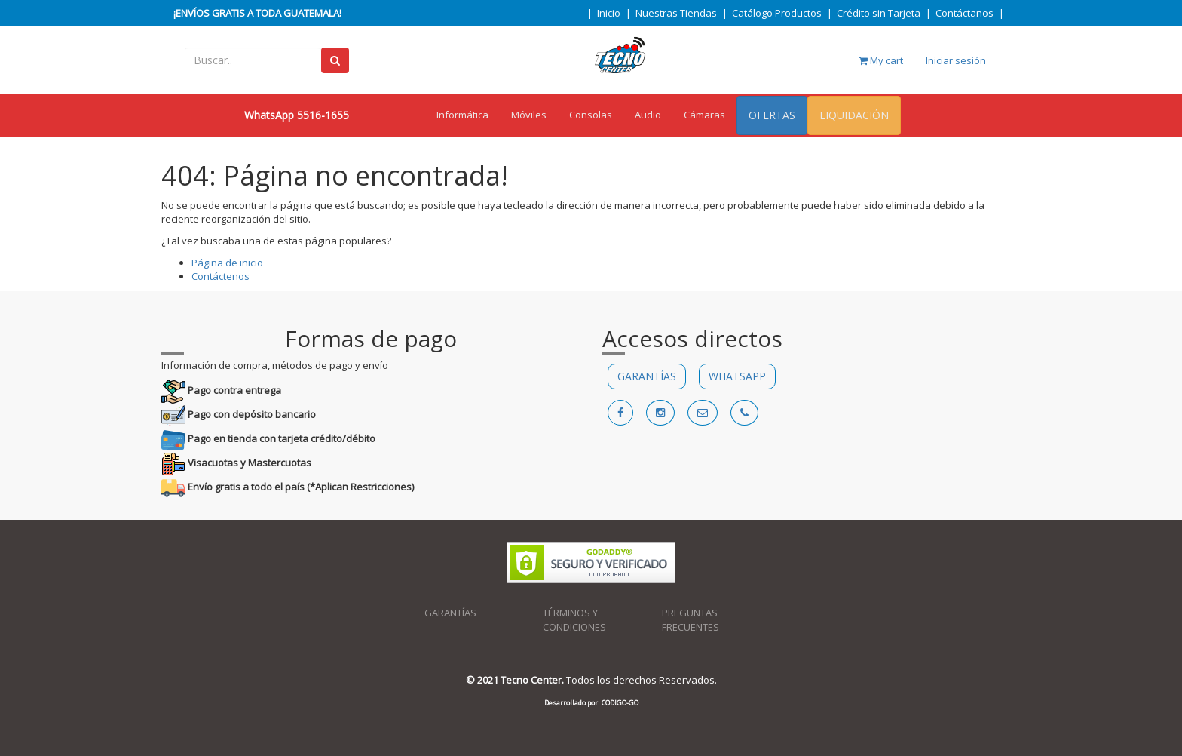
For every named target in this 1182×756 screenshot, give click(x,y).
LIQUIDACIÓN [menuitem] (854, 115)
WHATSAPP (737, 376)
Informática (462, 114)
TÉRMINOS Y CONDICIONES (574, 620)
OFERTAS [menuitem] (772, 115)
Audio (648, 114)
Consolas (590, 114)
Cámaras (704, 114)
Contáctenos (220, 276)
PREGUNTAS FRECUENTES (690, 620)
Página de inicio (227, 262)
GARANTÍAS (646, 376)
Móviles (529, 114)
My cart (881, 60)
